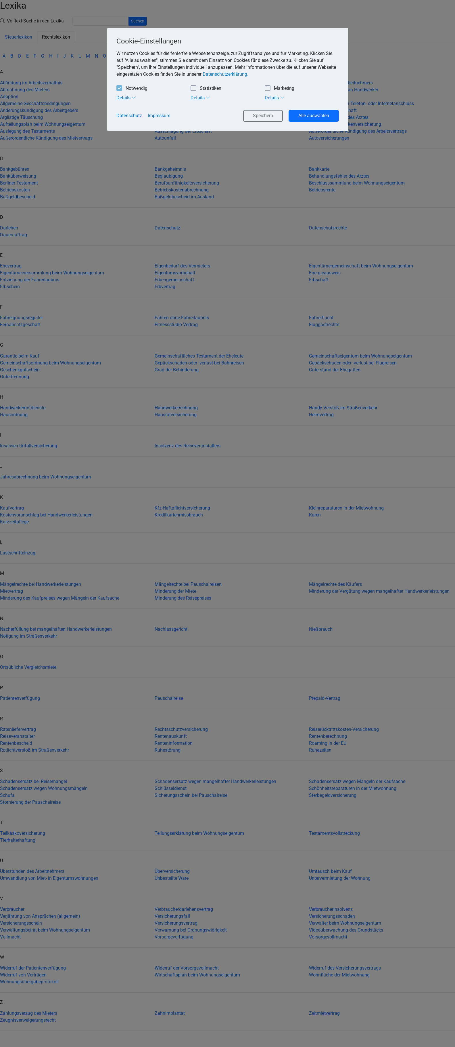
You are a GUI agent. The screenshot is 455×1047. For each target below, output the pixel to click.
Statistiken (206, 88)
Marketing (279, 88)
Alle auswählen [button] (313, 115)
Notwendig (131, 88)
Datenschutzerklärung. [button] (225, 74)
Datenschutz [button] (129, 115)
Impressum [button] (159, 115)
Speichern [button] (263, 115)
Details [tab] (126, 97)
